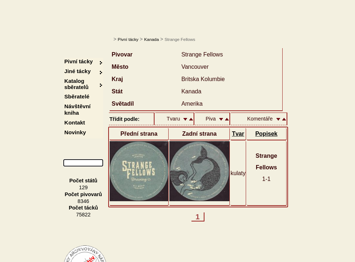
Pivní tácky (128, 39)
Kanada (151, 39)
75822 (83, 214)
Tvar (238, 134)
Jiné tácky (77, 71)
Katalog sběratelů (76, 84)
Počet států (83, 180)
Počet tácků (83, 208)
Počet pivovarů (83, 194)
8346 (83, 201)
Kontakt (74, 122)
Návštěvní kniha (77, 109)
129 (83, 187)
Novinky (75, 132)
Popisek (266, 134)
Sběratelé (76, 96)
